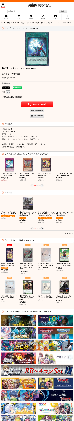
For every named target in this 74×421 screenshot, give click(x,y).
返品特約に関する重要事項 (12, 97)
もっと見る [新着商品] (68, 233)
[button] (3, 5)
